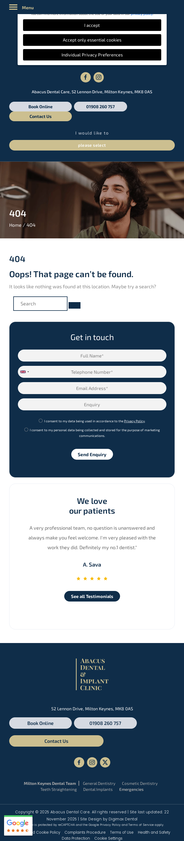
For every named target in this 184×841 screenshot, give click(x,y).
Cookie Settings (108, 811)
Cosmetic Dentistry (140, 755)
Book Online (36, 106)
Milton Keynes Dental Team (50, 755)
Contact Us (148, 106)
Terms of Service (141, 797)
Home (15, 215)
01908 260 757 (92, 106)
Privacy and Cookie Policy (37, 805)
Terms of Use (122, 805)
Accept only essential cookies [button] (92, 39)
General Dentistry (99, 755)
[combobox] (24, 362)
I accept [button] (92, 25)
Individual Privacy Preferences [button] (92, 54)
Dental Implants (98, 761)
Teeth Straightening (58, 761)
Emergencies (131, 761)
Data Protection (76, 811)
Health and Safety (154, 805)
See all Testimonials (92, 586)
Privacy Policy (134, 411)
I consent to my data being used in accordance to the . (95, 411)
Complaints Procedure (85, 805)
